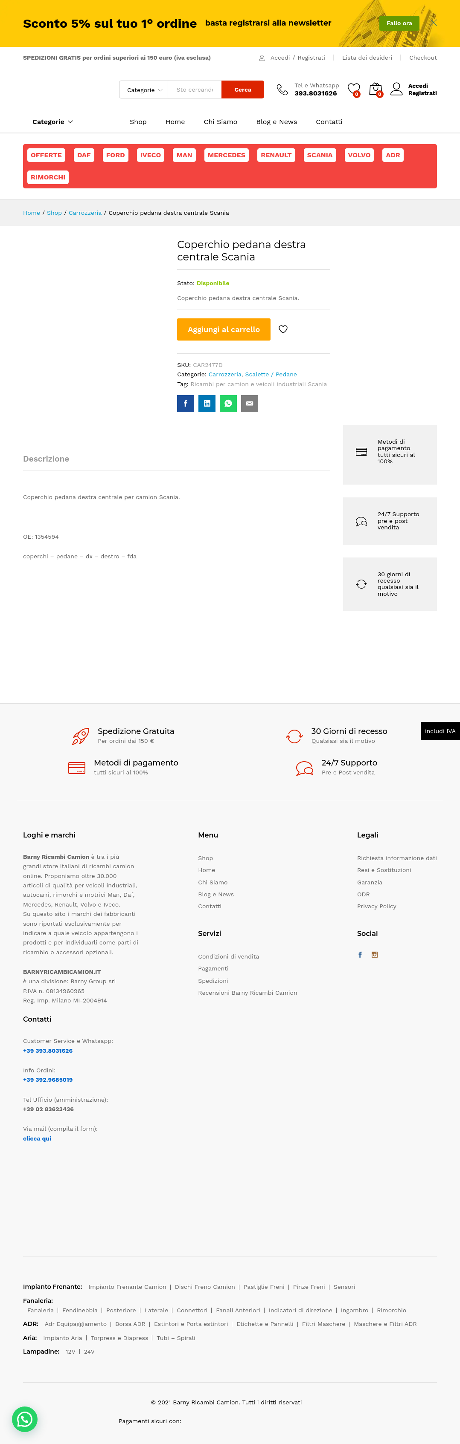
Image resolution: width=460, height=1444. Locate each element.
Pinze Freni (309, 1286)
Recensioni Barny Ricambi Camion (247, 992)
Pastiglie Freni (264, 1286)
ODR (363, 894)
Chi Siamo (221, 121)
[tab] (50, 463)
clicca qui (37, 1138)
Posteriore (121, 1310)
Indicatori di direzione (300, 1310)
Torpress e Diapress (119, 1337)
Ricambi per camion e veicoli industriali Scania (259, 384)
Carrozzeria (225, 374)
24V (89, 1351)
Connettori (192, 1310)
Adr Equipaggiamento (76, 1323)
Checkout (423, 57)
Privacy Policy (376, 906)
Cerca (242, 89)
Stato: (186, 283)
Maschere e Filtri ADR (385, 1323)
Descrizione (46, 459)
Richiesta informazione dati (397, 858)
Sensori (344, 1286)
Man (184, 155)
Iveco (150, 155)
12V (71, 1351)
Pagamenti (213, 968)
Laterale (157, 1310)
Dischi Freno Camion (205, 1286)
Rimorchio (391, 1310)
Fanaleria (40, 1310)
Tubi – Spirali (176, 1337)
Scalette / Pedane (271, 374)
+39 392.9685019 (48, 1079)
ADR (393, 155)
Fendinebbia (80, 1310)
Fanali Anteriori (238, 1310)
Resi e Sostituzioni (384, 869)
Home (175, 121)
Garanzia (369, 882)
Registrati (311, 58)
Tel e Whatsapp (316, 85)
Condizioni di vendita (228, 956)
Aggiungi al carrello (224, 329)
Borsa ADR (130, 1323)
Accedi (280, 58)
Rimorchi (48, 177)
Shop (138, 121)
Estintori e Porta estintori (191, 1323)
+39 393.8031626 (48, 1050)
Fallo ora (399, 23)
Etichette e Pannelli (264, 1323)
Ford (115, 155)
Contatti (329, 121)
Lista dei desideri (367, 57)
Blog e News (276, 121)
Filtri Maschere (324, 1323)
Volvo (359, 155)
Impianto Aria (62, 1337)
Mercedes (226, 155)
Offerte (46, 155)
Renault (276, 155)
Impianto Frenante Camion (127, 1286)
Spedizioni (213, 980)
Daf (84, 155)
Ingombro (355, 1310)
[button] (25, 1419)
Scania (320, 155)
